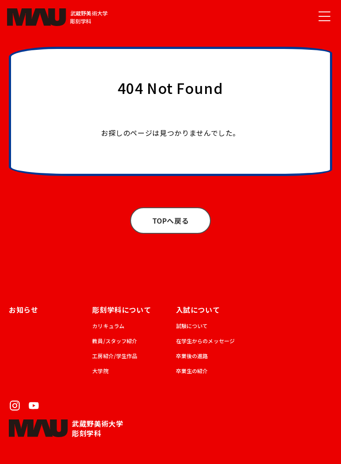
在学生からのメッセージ (205, 340)
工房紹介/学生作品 (114, 355)
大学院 (100, 370)
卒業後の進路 (192, 355)
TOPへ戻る (170, 220)
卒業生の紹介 (192, 370)
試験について (192, 325)
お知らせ (23, 309)
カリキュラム (108, 325)
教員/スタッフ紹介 (114, 340)
